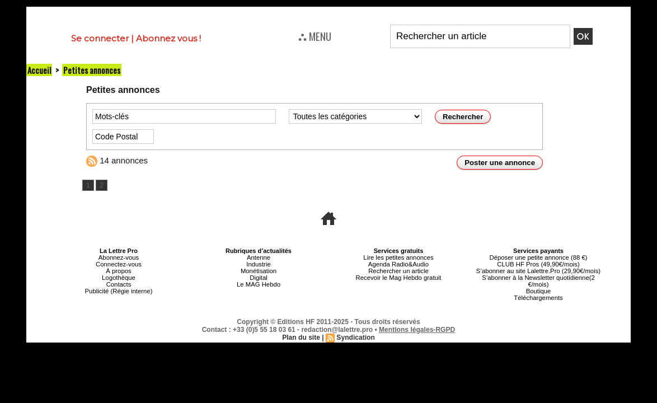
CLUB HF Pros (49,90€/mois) (538, 264)
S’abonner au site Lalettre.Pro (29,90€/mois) (538, 271)
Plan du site (301, 337)
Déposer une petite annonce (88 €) (538, 257)
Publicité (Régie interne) (118, 291)
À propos (118, 271)
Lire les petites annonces (398, 257)
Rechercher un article (398, 271)
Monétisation (258, 271)
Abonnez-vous (118, 257)
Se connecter (100, 38)
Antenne (258, 257)
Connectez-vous (118, 264)
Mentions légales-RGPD (417, 330)
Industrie (258, 264)
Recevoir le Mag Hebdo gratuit (398, 277)
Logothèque (118, 277)
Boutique (538, 291)
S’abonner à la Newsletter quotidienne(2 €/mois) (538, 281)
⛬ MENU (314, 36)
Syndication (355, 337)
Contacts (118, 284)
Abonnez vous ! (168, 38)
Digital (259, 277)
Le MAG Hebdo (258, 284)
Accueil (39, 70)
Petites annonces (91, 70)
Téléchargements (538, 297)
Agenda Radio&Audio (398, 264)
